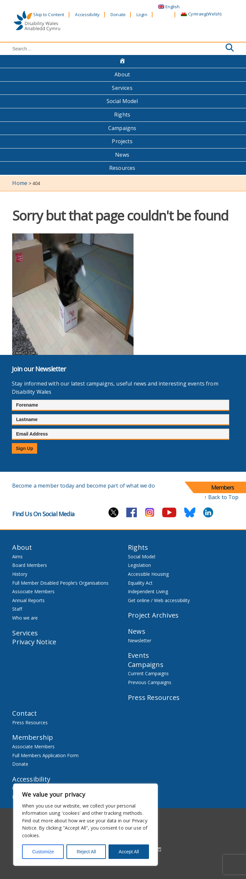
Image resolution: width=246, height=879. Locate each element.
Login (141, 14)
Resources (122, 168)
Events (138, 655)
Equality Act (140, 583)
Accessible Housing (148, 574)
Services (122, 88)
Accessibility (87, 14)
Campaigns (122, 128)
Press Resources (154, 697)
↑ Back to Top (221, 497)
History (19, 574)
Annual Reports (28, 600)
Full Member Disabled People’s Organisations (61, 583)
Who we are (25, 618)
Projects (122, 141)
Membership (32, 737)
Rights (122, 114)
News (122, 154)
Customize (43, 851)
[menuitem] (169, 6)
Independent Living (148, 591)
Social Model (122, 101)
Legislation (139, 565)
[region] (85, 825)
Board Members (29, 565)
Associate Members (33, 591)
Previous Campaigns (149, 682)
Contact (24, 713)
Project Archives (153, 615)
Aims (17, 556)
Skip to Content (48, 14)
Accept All (129, 851)
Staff (17, 609)
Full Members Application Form (45, 755)
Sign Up (24, 448)
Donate (118, 14)
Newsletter (139, 640)
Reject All (86, 851)
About (122, 74)
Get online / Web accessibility (159, 600)
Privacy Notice (34, 641)
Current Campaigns (148, 673)
